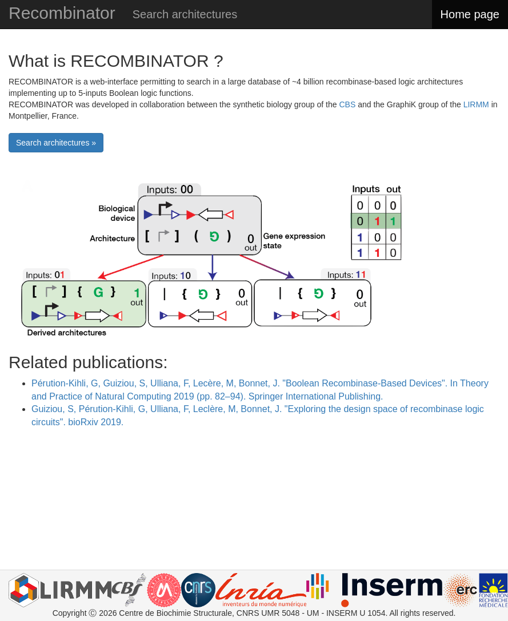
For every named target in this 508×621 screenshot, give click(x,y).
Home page (470, 14)
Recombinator (62, 12)
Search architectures (185, 14)
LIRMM (476, 104)
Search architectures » (56, 142)
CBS (347, 104)
